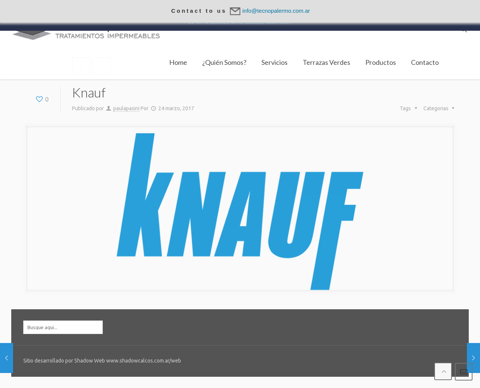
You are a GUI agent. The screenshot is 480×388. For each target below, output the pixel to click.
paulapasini (126, 108)
